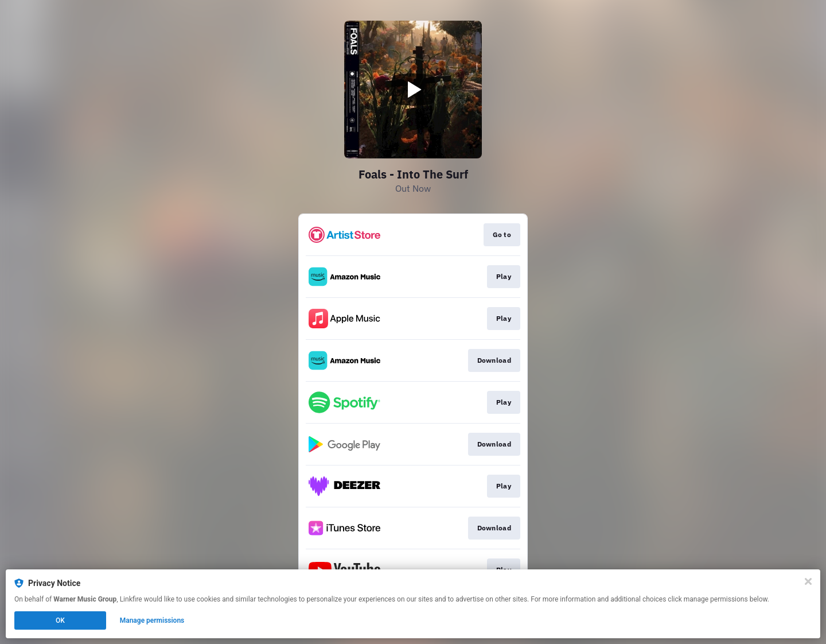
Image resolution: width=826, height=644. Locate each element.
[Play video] (413, 89)
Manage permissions (152, 620)
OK (60, 620)
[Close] (808, 581)
